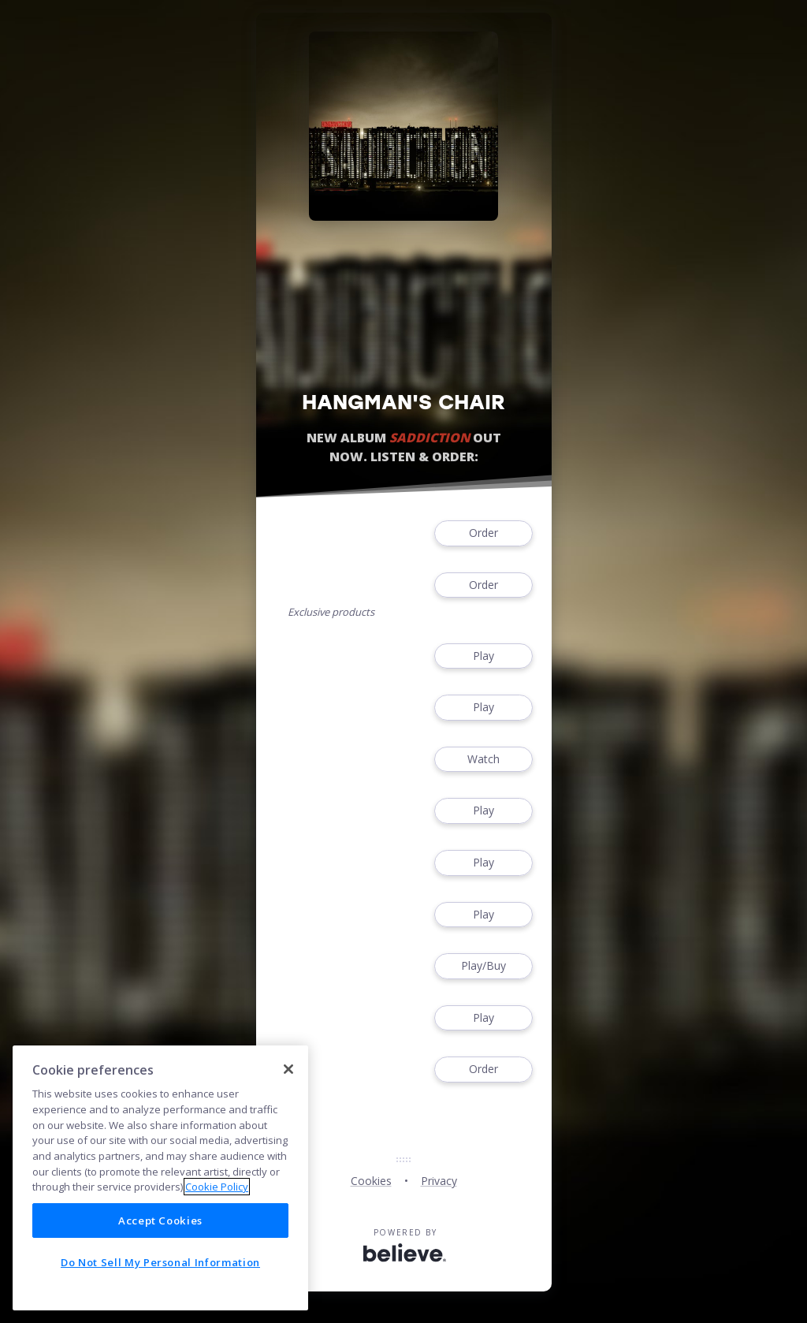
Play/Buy (483, 966)
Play (483, 656)
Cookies (371, 1180)
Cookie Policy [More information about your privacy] (216, 1187)
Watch (483, 759)
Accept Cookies (160, 1220)
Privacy (439, 1180)
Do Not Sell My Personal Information (160, 1262)
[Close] (288, 1069)
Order (483, 533)
